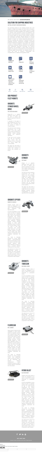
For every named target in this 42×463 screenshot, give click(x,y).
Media (24, 438)
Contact (21, 438)
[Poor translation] (3, 448)
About (18, 438)
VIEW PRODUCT (25, 112)
